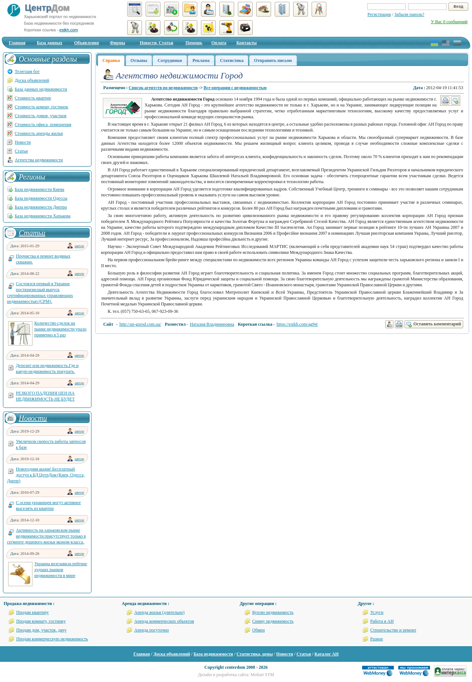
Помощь (193, 42)
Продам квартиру (32, 612)
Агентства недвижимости (39, 159)
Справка (111, 60)
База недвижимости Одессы (41, 198)
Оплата (218, 42)
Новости (23, 142)
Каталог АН (327, 654)
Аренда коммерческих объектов (164, 621)
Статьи (21, 151)
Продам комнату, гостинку (41, 621)
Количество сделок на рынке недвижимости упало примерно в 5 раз (60, 329)
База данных (49, 42)
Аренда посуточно (151, 630)
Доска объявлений (32, 80)
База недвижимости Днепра (41, 207)
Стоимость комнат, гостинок (41, 106)
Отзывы (139, 60)
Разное (376, 638)
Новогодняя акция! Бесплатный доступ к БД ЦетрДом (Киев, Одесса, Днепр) (46, 474)
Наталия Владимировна (212, 324)
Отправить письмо (273, 60)
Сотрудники (169, 60)
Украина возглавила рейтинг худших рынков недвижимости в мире (60, 569)
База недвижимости (213, 654)
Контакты (246, 42)
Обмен (258, 630)
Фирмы (117, 42)
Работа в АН (382, 621)
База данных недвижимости (41, 89)
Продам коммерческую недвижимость (52, 638)
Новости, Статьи (156, 42)
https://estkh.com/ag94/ (297, 324)
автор (79, 246)
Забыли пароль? (409, 14)
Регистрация (379, 14)
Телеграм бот (27, 71)
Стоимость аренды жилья (39, 133)
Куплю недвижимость (273, 612)
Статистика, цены (254, 654)
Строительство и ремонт (393, 630)
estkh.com (68, 30)
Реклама (200, 60)
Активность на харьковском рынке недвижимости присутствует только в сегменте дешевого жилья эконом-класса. (46, 536)
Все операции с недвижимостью (235, 87)
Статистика (232, 60)
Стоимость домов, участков (40, 115)
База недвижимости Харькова (42, 215)
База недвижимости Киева (39, 189)
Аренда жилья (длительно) (159, 612)
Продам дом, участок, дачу (41, 630)
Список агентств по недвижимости (163, 87)
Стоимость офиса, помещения (43, 124)
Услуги (377, 612)
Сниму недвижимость (273, 621)
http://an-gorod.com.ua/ (140, 324)
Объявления (86, 42)
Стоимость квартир (33, 98)
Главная (17, 42)
